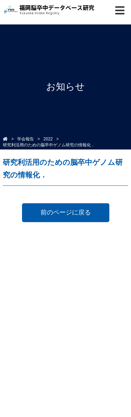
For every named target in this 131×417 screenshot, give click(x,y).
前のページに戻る (66, 212)
